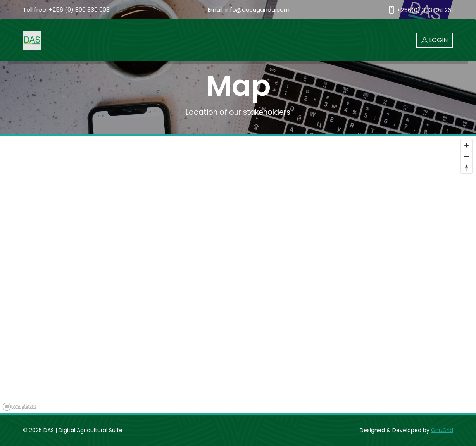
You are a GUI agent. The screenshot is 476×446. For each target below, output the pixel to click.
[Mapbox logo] (19, 406)
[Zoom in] (466, 145)
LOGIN (434, 40)
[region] (238, 275)
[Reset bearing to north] (466, 167)
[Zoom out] (466, 156)
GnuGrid (442, 430)
